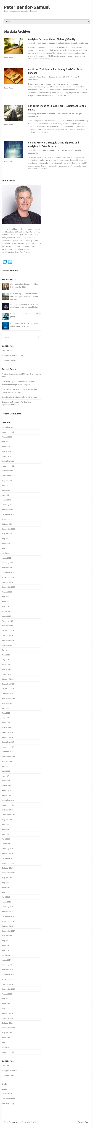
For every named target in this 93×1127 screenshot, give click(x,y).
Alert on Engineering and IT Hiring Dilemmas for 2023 (24, 285)
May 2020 (5, 606)
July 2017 (5, 766)
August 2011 (7, 1032)
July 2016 (5, 824)
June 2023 (6, 446)
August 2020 (7, 592)
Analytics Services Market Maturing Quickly (51, 39)
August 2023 (7, 437)
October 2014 (7, 926)
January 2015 (7, 911)
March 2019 (6, 669)
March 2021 (6, 558)
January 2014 (7, 969)
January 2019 (7, 679)
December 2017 (8, 742)
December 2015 (8, 858)
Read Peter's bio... (22, 252)
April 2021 (6, 553)
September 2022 (8, 475)
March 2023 (6, 451)
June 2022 (6, 490)
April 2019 (6, 664)
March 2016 (6, 844)
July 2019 (5, 650)
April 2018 (6, 722)
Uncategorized (8, 360)
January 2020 (7, 626)
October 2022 (7, 471)
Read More (8, 58)
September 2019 (8, 640)
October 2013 (7, 984)
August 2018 (7, 703)
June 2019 (6, 655)
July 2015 (5, 882)
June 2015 (6, 887)
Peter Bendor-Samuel (27, 7)
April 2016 (6, 839)
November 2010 (8, 1052)
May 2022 (5, 495)
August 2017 (7, 761)
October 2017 (7, 752)
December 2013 (8, 974)
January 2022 (7, 509)
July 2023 (5, 442)
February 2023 (7, 456)
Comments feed (8, 1098)
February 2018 (7, 732)
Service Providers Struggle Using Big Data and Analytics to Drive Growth (53, 144)
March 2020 (6, 616)
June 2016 (6, 829)
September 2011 (8, 1028)
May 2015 (5, 892)
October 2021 (7, 524)
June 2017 (6, 771)
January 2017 (7, 795)
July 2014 (5, 940)
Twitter (10, 262)
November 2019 (8, 630)
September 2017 (8, 756)
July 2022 (5, 485)
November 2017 (8, 747)
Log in (4, 1089)
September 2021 (8, 529)
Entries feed (7, 1094)
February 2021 (7, 563)
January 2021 (7, 567)
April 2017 (6, 781)
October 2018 (7, 693)
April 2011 (6, 1047)
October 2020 (7, 582)
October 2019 (7, 635)
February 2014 (7, 965)
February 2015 (7, 907)
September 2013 (8, 989)
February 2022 (7, 504)
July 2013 (5, 999)
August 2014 (7, 936)
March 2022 (6, 500)
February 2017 (7, 790)
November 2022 (8, 466)
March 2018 (6, 727)
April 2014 (6, 955)
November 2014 (8, 921)
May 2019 (5, 659)
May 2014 (5, 950)
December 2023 (8, 427)
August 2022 (7, 480)
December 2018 (8, 684)
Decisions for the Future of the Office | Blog (25, 315)
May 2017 (5, 776)
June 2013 (6, 1003)
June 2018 (6, 713)
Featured (5, 350)
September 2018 (8, 698)
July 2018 (5, 708)
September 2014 (8, 931)
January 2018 (7, 737)
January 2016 (7, 853)
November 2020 (8, 577)
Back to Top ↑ (83, 1122)
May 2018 (5, 718)
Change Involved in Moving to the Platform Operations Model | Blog (24, 305)
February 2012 (7, 1018)
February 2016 (7, 848)
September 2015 (8, 873)
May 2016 (5, 834)
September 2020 (8, 587)
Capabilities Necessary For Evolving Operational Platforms (24, 324)
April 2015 (6, 897)
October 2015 (7, 868)
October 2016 (7, 810)
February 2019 (7, 674)
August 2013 (7, 994)
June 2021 (6, 543)
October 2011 (7, 1023)
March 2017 (6, 785)
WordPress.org (8, 1103)
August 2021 (7, 534)
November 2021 (8, 519)
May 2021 (5, 548)
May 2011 (5, 1042)
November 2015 (8, 863)
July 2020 (5, 597)
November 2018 (8, 689)
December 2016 (8, 800)
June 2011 (6, 1037)
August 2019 (7, 645)
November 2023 (8, 432)
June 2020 (6, 601)
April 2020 (6, 611)
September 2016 (8, 814)
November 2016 (8, 805)
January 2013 (7, 1013)
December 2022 (8, 461)
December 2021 (8, 514)
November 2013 (8, 979)
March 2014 (6, 960)
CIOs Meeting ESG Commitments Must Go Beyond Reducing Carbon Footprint (24, 296)
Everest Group (20, 229)
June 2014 (6, 945)
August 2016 (7, 819)
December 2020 (8, 572)
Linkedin (4, 262)
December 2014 (8, 916)
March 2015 (6, 902)
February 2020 (7, 621)
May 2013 (5, 1008)
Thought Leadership (79, 43)
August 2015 (7, 877)
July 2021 (5, 538)
